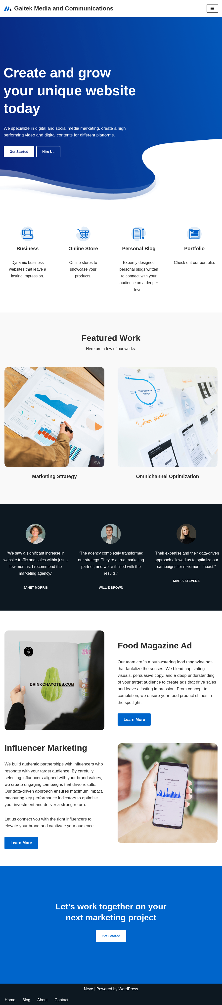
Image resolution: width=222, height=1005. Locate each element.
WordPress (128, 989)
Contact (61, 1000)
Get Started (19, 152)
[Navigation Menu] (212, 8)
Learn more (134, 719)
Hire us (48, 152)
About (42, 1000)
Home (10, 1000)
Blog (26, 1000)
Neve (88, 989)
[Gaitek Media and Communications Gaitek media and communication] (58, 8)
